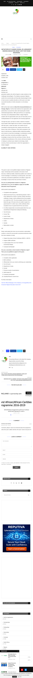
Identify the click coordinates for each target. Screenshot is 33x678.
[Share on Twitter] (19, 69)
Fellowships (26, 1)
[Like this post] (8, 69)
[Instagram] (17, 4)
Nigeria (7, 43)
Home (5, 1)
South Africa (6, 642)
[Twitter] (13, 4)
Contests (17, 2)
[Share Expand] (24, 69)
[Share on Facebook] (13, 69)
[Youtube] (19, 4)
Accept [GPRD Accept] (14, 676)
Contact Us (22, 2)
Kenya (5, 652)
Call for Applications (11, 1)
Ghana (17, 657)
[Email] (26, 670)
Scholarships (19, 1)
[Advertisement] (17, 25)
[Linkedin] (15, 4)
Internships (11, 2)
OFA (10, 54)
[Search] (31, 39)
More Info (19, 676)
